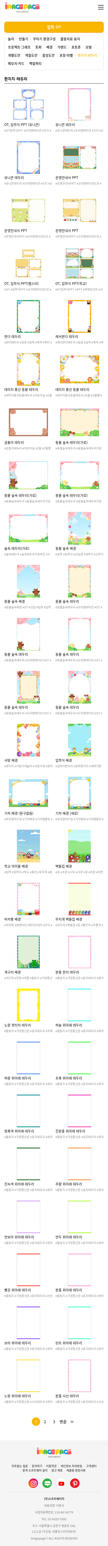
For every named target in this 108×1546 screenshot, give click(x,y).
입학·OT (54, 27)
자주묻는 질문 (19, 1466)
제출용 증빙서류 (76, 1470)
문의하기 (37, 1466)
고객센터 (91, 1466)
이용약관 (51, 1466)
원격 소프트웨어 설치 (35, 1470)
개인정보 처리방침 (71, 1466)
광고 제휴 (57, 1470)
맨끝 (63, 1421)
